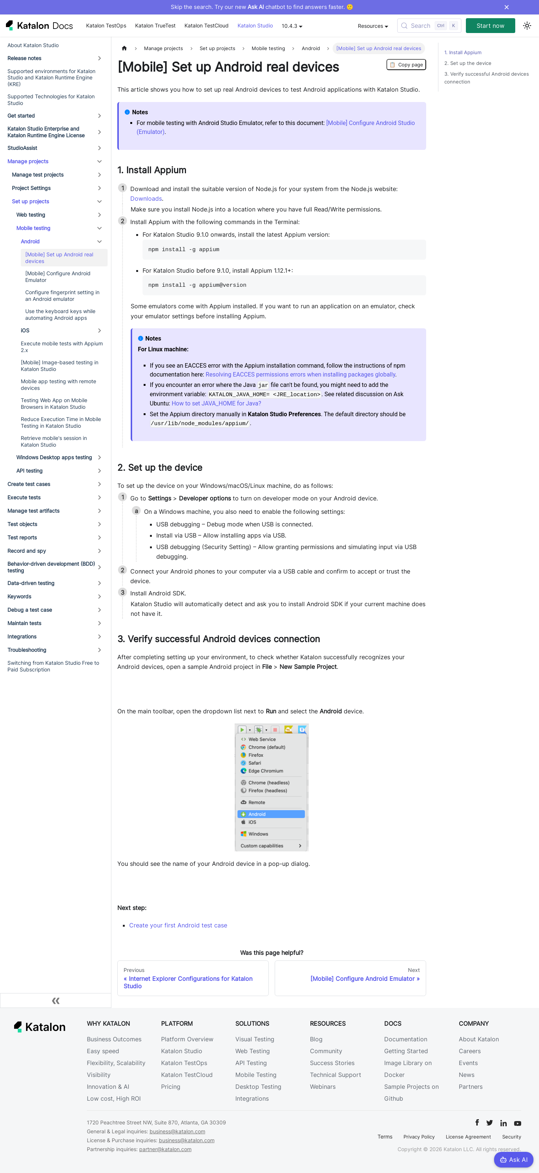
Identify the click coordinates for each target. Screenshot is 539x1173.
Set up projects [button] (30, 201)
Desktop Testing (258, 1086)
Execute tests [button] (23, 497)
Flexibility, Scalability (116, 1063)
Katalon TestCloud (206, 25)
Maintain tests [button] (24, 623)
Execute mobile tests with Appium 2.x (62, 346)
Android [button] (30, 241)
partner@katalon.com (165, 1149)
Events (468, 1063)
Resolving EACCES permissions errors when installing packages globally (300, 374)
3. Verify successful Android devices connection (486, 78)
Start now (490, 25)
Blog (316, 1039)
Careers (470, 1051)
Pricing (170, 1086)
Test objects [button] (22, 524)
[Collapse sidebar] (55, 1000)
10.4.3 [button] (289, 26)
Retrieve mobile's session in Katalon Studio (54, 441)
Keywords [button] (19, 596)
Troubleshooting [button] (26, 650)
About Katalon (479, 1039)
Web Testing (252, 1051)
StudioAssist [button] (22, 148)
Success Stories (332, 1063)
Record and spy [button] (26, 551)
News (466, 1074)
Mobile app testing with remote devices (58, 384)
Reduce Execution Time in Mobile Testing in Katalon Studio (61, 422)
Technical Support (335, 1074)
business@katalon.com (177, 1131)
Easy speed (103, 1051)
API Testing (251, 1063)
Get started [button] (21, 115)
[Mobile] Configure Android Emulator (58, 276)
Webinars (323, 1086)
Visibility (99, 1074)
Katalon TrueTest (155, 25)
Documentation (405, 1039)
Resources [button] (370, 26)
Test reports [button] (22, 537)
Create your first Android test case (178, 925)
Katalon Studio (255, 25)
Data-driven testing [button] (31, 583)
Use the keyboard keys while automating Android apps (60, 314)
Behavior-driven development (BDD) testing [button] (51, 567)
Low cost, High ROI (114, 1098)
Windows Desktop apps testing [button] (54, 457)
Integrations (252, 1098)
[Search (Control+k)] (429, 26)
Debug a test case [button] (29, 610)
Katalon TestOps (106, 25)
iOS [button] (25, 330)
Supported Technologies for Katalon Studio (51, 99)
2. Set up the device (467, 63)
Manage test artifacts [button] (33, 510)
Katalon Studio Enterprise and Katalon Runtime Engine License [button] (46, 131)
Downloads (146, 198)
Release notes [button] (24, 58)
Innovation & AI (108, 1086)
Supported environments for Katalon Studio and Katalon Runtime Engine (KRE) (51, 77)
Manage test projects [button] (37, 174)
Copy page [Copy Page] (406, 64)
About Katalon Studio (33, 45)
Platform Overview (187, 1039)
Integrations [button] (21, 636)
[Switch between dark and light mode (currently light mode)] (527, 26)
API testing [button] (29, 470)
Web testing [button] (30, 214)
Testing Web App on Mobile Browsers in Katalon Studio (54, 403)
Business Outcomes (114, 1039)
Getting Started (406, 1051)
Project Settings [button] (31, 188)
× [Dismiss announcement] (506, 7)
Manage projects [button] (27, 161)
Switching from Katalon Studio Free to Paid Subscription (53, 666)
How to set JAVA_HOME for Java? (216, 403)
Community (326, 1051)
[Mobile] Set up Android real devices (59, 257)
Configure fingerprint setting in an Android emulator (62, 295)
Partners (471, 1086)
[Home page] (124, 48)
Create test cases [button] (28, 484)
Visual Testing (254, 1039)
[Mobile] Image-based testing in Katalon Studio (59, 365)
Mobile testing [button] (33, 228)
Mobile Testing (256, 1074)
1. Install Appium (462, 52)
